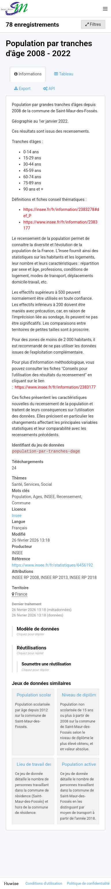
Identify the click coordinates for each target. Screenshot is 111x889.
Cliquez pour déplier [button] (30, 634)
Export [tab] (22, 88)
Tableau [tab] (63, 74)
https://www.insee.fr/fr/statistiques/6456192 (52, 565)
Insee (17, 515)
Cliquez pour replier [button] (30, 653)
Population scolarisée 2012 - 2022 (50, 695)
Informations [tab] (28, 74)
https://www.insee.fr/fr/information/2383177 (55, 387)
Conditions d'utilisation (44, 883)
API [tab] (49, 88)
